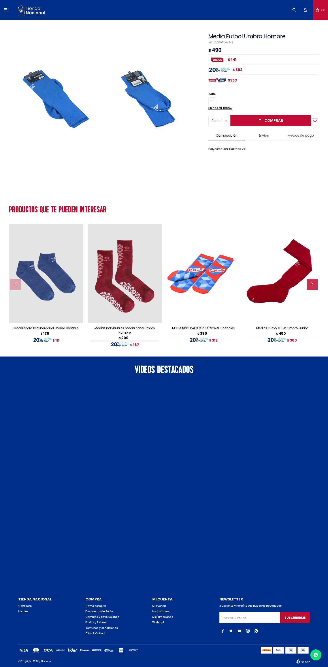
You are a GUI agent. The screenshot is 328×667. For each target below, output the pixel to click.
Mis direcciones (162, 617)
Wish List (158, 622)
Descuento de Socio (99, 611)
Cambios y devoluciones (102, 617)
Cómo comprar (95, 606)
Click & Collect (95, 633)
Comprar (273, 120)
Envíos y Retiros (95, 622)
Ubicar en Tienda (220, 108)
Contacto (25, 606)
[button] (294, 10)
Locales (23, 611)
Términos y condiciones (101, 628)
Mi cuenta (159, 606)
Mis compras (161, 611)
